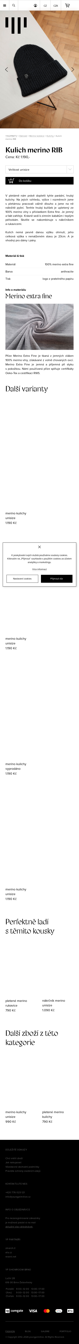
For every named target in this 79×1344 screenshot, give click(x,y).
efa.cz (8, 1252)
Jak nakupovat (13, 1162)
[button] (72, 69)
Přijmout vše (56, 578)
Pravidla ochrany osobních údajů (23, 1170)
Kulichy (50, 135)
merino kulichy (15, 513)
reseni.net (10, 1256)
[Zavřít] (39, 547)
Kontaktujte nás (16, 1183)
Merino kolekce (36, 135)
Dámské (23, 135)
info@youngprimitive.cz (18, 1196)
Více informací (39, 569)
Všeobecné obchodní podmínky (22, 1166)
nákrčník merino (53, 1000)
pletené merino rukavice (16, 1003)
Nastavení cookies (22, 578)
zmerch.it (10, 1248)
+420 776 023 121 (15, 1192)
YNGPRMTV (11, 135)
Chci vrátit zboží (14, 1158)
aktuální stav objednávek (19, 1226)
